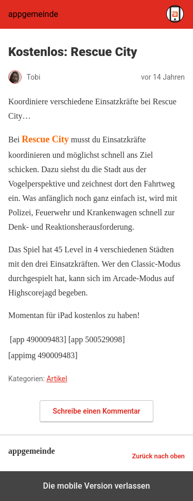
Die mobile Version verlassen (96, 486)
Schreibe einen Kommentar (97, 411)
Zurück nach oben (158, 456)
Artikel (56, 379)
